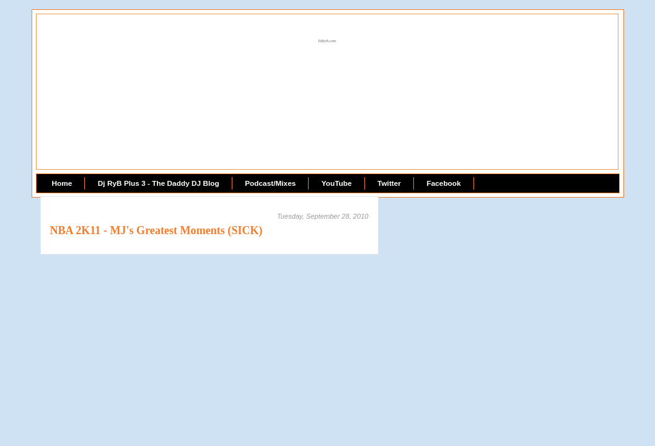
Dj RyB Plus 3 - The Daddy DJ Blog (158, 183)
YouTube (337, 183)
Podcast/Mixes (270, 183)
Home (62, 183)
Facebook (443, 183)
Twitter (389, 183)
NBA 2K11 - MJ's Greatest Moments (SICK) (156, 230)
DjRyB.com (327, 41)
